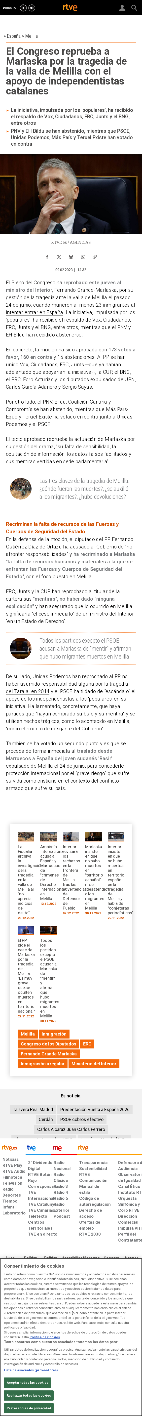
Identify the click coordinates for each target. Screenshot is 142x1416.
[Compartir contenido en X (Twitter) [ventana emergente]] (59, 255)
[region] (71, 1337)
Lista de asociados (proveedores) (31, 1370)
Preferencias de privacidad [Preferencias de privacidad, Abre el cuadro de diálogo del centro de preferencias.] (29, 1408)
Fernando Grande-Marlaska (85, 290)
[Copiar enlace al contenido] (95, 255)
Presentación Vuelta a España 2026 (95, 1109)
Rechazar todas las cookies (29, 1395)
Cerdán (46, 1119)
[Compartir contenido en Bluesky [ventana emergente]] (71, 255)
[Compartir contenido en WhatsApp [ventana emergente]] (83, 255)
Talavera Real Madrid (33, 1109)
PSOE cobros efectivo (82, 1119)
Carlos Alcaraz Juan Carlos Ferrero (71, 1129)
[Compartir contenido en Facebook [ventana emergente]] (47, 255)
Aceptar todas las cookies (27, 1382)
